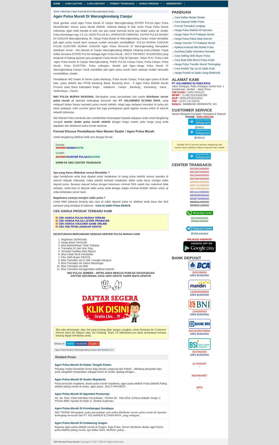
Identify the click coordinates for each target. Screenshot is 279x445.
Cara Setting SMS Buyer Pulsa (192, 55)
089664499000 (199, 221)
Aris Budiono (103, 350)
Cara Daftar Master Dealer (190, 17)
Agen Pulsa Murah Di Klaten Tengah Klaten (83, 364)
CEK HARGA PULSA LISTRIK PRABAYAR (84, 220)
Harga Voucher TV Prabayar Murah (195, 42)
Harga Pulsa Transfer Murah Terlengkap (197, 64)
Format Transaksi (122, 3)
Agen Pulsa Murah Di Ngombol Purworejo (82, 393)
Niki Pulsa (66, 11)
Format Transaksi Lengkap (190, 25)
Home (56, 3)
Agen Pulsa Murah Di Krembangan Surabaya (84, 408)
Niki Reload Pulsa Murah (67, 442)
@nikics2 (199, 136)
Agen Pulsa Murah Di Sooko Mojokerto (80, 379)
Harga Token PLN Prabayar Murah (194, 34)
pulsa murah (61, 100)
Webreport (174, 3)
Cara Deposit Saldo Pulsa (189, 21)
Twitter (70, 343)
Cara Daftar (73, 3)
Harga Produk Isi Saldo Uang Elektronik (197, 72)
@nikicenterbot (199, 232)
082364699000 (199, 218)
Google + (93, 343)
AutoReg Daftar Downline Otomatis (195, 51)
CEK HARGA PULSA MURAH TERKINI (82, 217)
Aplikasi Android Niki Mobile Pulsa (194, 47)
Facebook (81, 343)
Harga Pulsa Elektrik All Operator (194, 30)
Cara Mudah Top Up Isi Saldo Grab (195, 68)
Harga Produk (149, 3)
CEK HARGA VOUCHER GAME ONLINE (83, 223)
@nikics (199, 126)
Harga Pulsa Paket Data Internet (193, 38)
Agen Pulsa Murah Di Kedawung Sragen (81, 422)
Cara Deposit (96, 3)
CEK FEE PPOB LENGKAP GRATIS (80, 226)
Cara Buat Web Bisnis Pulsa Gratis (195, 60)
